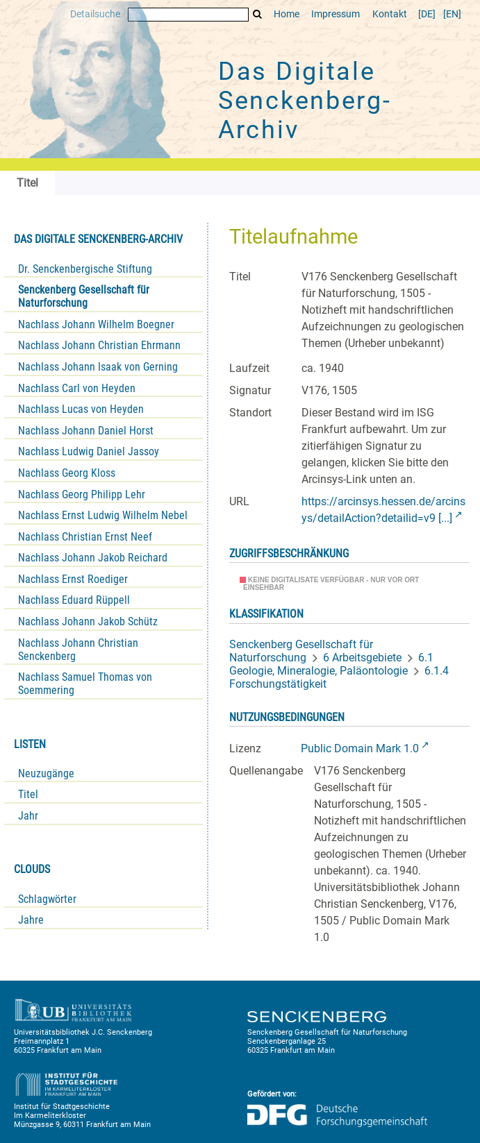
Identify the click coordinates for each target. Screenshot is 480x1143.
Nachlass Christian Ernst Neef (85, 536)
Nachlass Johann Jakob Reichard (92, 557)
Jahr (28, 815)
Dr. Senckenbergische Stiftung (85, 269)
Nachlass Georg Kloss (66, 473)
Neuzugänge (46, 773)
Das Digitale (304, 100)
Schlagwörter (47, 899)
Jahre (31, 919)
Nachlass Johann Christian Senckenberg (78, 649)
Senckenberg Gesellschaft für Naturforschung (83, 296)
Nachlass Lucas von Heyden (81, 409)
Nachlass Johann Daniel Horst (86, 430)
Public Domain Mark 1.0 (360, 748)
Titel (28, 794)
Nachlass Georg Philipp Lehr (81, 494)
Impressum (335, 14)
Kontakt (389, 14)
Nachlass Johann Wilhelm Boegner (96, 324)
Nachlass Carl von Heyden (76, 388)
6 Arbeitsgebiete (362, 657)
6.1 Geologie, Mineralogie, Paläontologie (331, 664)
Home (286, 14)
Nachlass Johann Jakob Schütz (88, 621)
